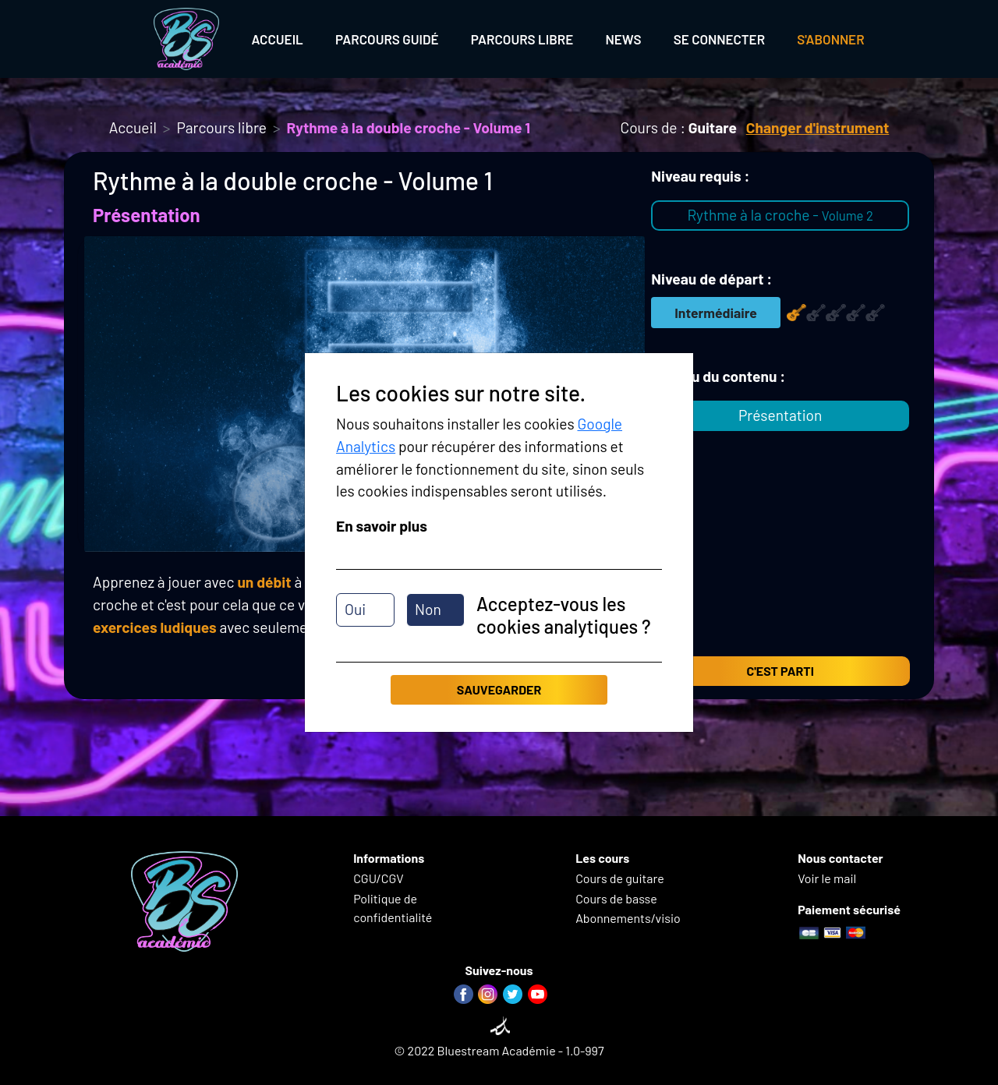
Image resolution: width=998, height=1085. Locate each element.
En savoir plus (381, 526)
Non (428, 609)
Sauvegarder (499, 689)
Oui (355, 609)
